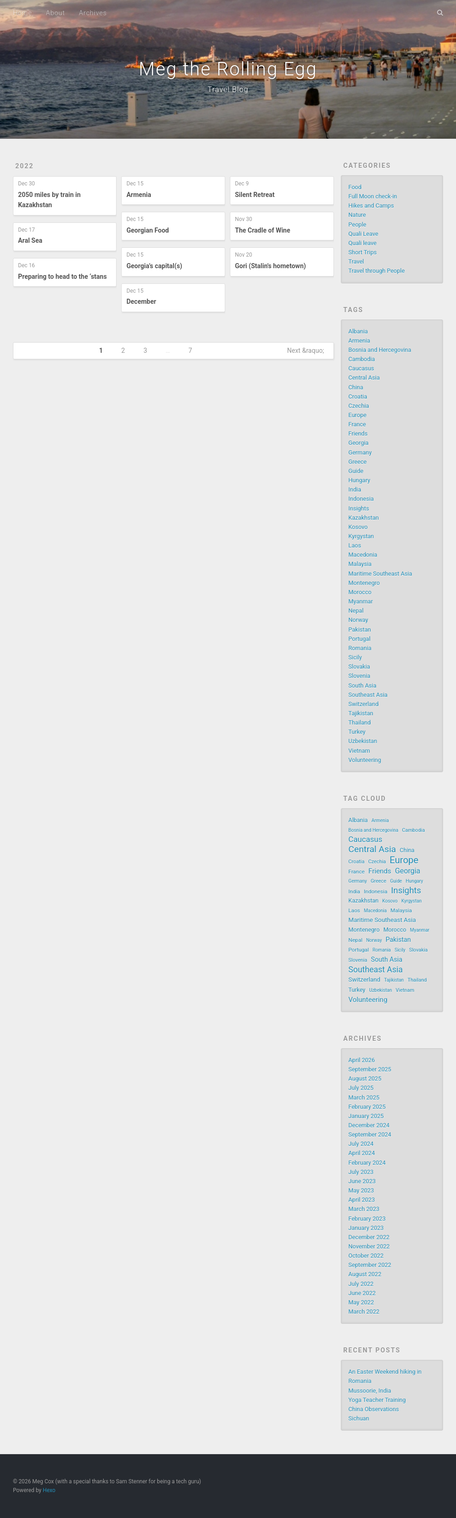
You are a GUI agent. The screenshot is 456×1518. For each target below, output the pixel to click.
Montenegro (364, 582)
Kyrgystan (361, 536)
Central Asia (364, 377)
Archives (93, 13)
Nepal (356, 610)
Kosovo (358, 526)
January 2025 (365, 1115)
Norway (358, 619)
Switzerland (363, 704)
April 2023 (361, 1199)
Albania (358, 331)
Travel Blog (228, 89)
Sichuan (358, 1418)
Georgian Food (147, 230)
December (141, 301)
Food (354, 187)
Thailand (359, 722)
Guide (355, 470)
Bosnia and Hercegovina (379, 349)
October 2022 (365, 1255)
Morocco (359, 592)
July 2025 (360, 1087)
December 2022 (368, 1237)
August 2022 (364, 1274)
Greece (357, 461)
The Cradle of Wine (262, 230)
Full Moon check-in (372, 196)
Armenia (138, 194)
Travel (356, 261)
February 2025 (366, 1106)
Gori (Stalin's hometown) (270, 266)
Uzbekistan (362, 740)
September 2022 (369, 1264)
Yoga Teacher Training (377, 1399)
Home (22, 13)
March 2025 (363, 1097)
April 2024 (361, 1152)
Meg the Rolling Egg (228, 69)
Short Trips (362, 252)
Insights (358, 508)
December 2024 (368, 1125)
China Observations (373, 1409)
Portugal (359, 638)
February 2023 (366, 1218)
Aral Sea (30, 240)
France (357, 424)
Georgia (358, 442)
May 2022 (361, 1302)
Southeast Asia (368, 694)
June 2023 (362, 1181)
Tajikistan (360, 713)
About (55, 13)
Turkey (356, 731)
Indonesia (361, 498)
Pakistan (359, 629)
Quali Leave (363, 233)
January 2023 (365, 1227)
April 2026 (361, 1060)
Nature (357, 214)
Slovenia (359, 675)
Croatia (357, 396)
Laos (354, 545)
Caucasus (361, 368)
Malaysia (359, 563)
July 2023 (360, 1171)
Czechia (358, 405)
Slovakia (359, 666)
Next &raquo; (305, 350)
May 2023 (361, 1190)
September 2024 (369, 1134)
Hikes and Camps (371, 205)
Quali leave (362, 243)
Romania (359, 648)
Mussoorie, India (369, 1390)
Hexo (49, 1490)
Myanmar (360, 601)
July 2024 (360, 1143)
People (357, 224)
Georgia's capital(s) (154, 266)
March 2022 (363, 1311)
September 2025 (369, 1069)
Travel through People (376, 270)
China (355, 387)
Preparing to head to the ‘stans (62, 276)
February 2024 (366, 1162)
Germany (359, 452)
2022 (24, 166)
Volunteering (364, 759)
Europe (357, 415)
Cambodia (361, 359)
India (354, 489)
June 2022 (362, 1293)
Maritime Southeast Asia (380, 573)
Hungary (359, 480)
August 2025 (364, 1078)
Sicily (355, 657)
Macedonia (362, 554)
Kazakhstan (363, 517)
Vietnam (359, 750)
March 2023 (363, 1208)
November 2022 (368, 1246)
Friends (357, 433)
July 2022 (360, 1283)
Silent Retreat (255, 194)
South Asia (362, 685)
